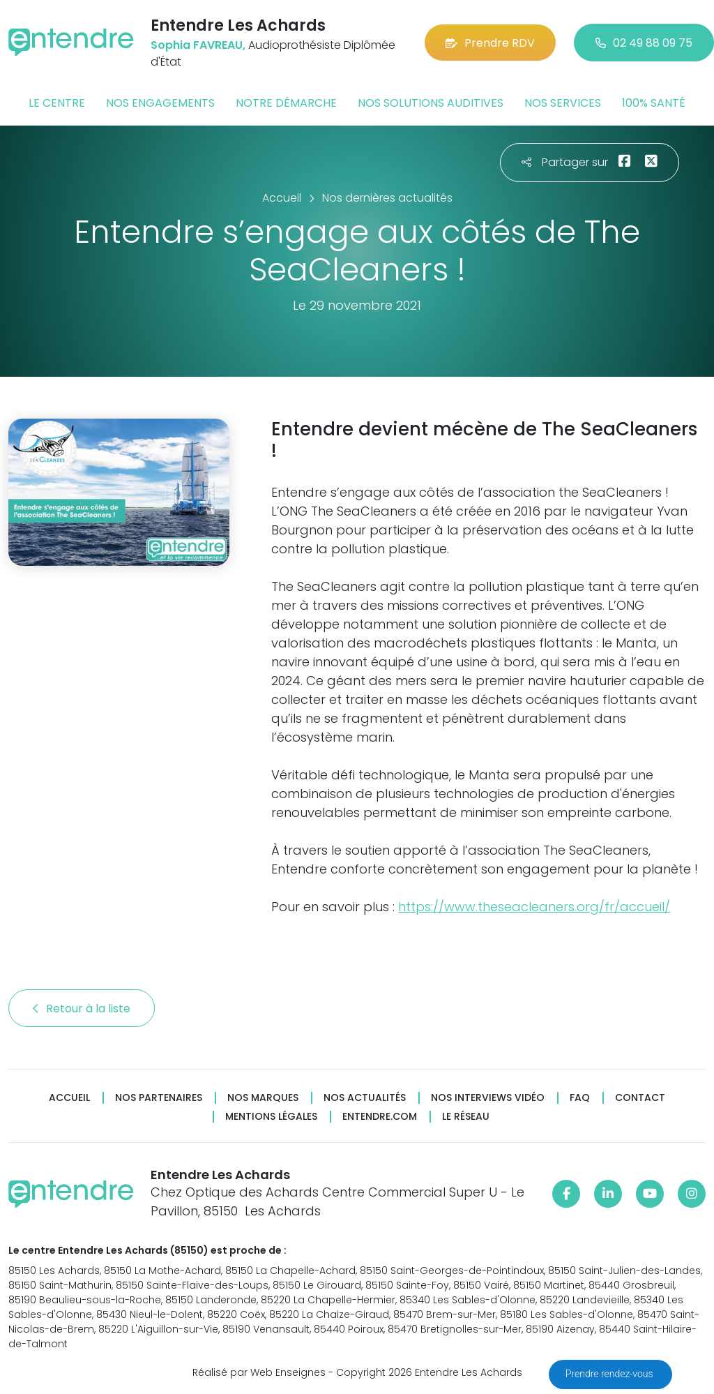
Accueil (69, 1098)
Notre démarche (286, 103)
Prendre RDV (490, 43)
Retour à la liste (81, 1008)
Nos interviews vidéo (488, 1098)
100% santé (653, 103)
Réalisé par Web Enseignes (259, 1372)
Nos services (562, 103)
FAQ (580, 1098)
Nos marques (262, 1098)
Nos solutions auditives (430, 103)
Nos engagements (160, 103)
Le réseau (465, 1117)
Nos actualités (365, 1098)
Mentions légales (271, 1117)
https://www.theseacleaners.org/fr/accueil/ (534, 906)
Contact (640, 1098)
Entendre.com (379, 1117)
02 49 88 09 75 (643, 43)
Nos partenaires (158, 1098)
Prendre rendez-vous (610, 1373)
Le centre (57, 103)
